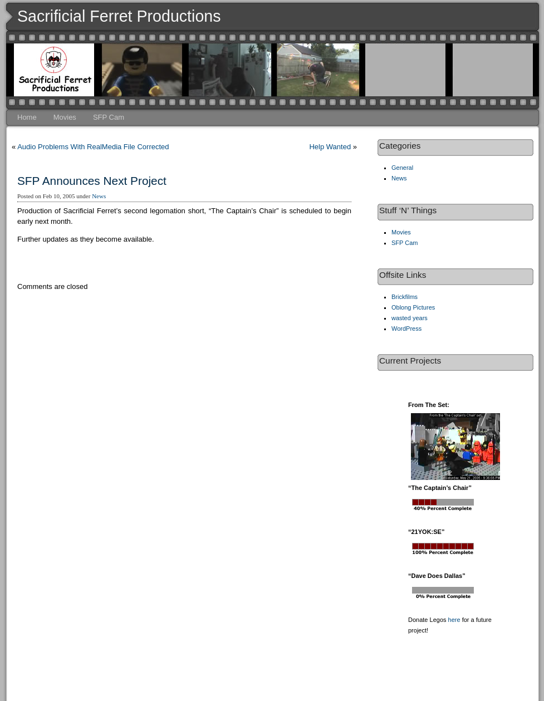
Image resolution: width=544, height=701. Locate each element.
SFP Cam (108, 117)
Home (27, 117)
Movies (64, 117)
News (99, 196)
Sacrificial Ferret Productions (119, 16)
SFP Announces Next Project (91, 180)
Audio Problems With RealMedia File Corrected (93, 147)
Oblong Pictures (413, 307)
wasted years (409, 318)
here (454, 619)
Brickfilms (404, 296)
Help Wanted (330, 147)
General (402, 167)
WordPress (406, 328)
